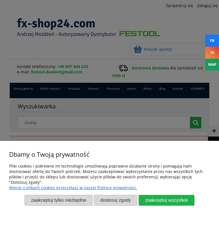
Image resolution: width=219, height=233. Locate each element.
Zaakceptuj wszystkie (166, 200)
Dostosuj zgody (115, 200)
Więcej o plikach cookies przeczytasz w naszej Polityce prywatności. (73, 187)
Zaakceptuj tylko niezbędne (58, 200)
